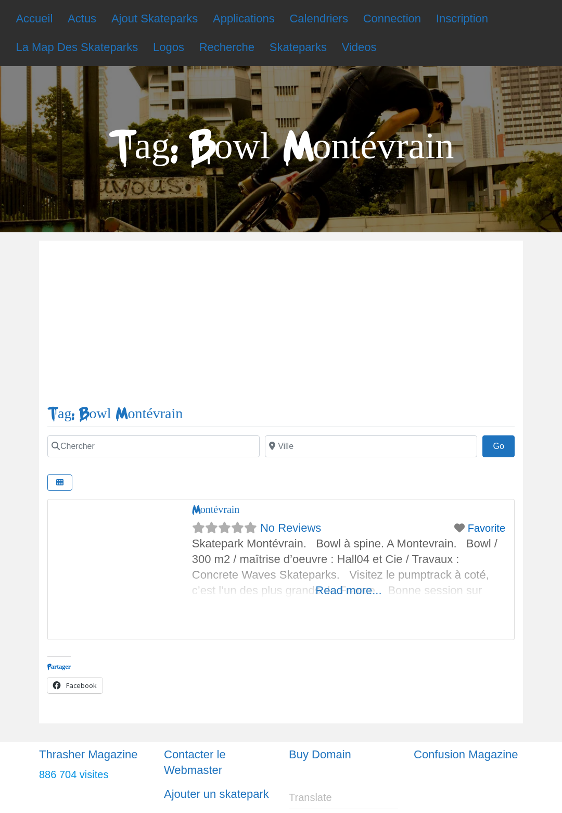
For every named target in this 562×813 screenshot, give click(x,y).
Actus (82, 18)
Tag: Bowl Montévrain (115, 413)
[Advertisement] (281, 327)
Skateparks (298, 47)
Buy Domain (320, 754)
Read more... (348, 590)
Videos (359, 47)
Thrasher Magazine (88, 754)
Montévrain (216, 509)
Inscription (462, 18)
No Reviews (290, 527)
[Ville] (371, 446)
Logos (168, 47)
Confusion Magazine (466, 754)
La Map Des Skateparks (77, 47)
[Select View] (59, 482)
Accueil (34, 18)
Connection (392, 18)
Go (504, 445)
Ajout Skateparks (154, 18)
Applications (244, 18)
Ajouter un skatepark (216, 794)
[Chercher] (153, 446)
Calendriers (318, 18)
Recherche (226, 47)
